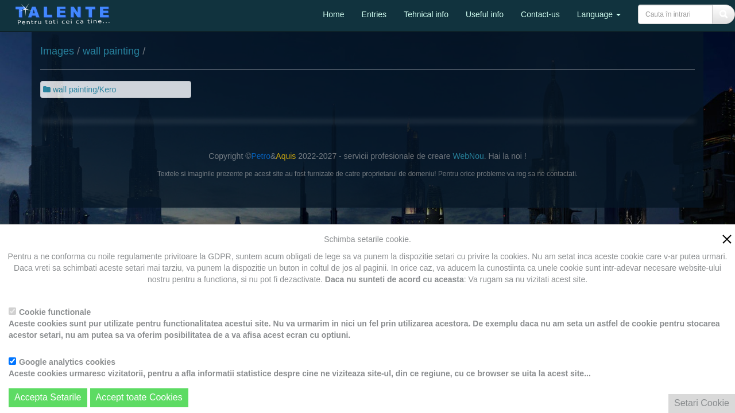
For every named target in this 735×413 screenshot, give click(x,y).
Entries (374, 14)
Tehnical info (426, 14)
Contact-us (540, 14)
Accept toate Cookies (139, 397)
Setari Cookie (701, 403)
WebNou (467, 156)
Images (57, 51)
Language (599, 14)
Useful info (485, 14)
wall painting (111, 51)
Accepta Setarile (48, 397)
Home (333, 14)
